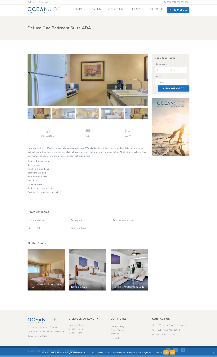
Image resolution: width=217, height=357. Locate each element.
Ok (166, 353)
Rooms (85, 10)
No (173, 353)
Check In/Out (161, 66)
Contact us (157, 10)
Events (138, 10)
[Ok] (213, 352)
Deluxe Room (75, 334)
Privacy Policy (117, 332)
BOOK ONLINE (178, 10)
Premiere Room (76, 326)
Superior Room (76, 330)
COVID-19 (115, 335)
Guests (158, 78)
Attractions (119, 10)
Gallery (101, 10)
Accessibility (117, 339)
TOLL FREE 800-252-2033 (177, 2)
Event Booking (117, 328)
